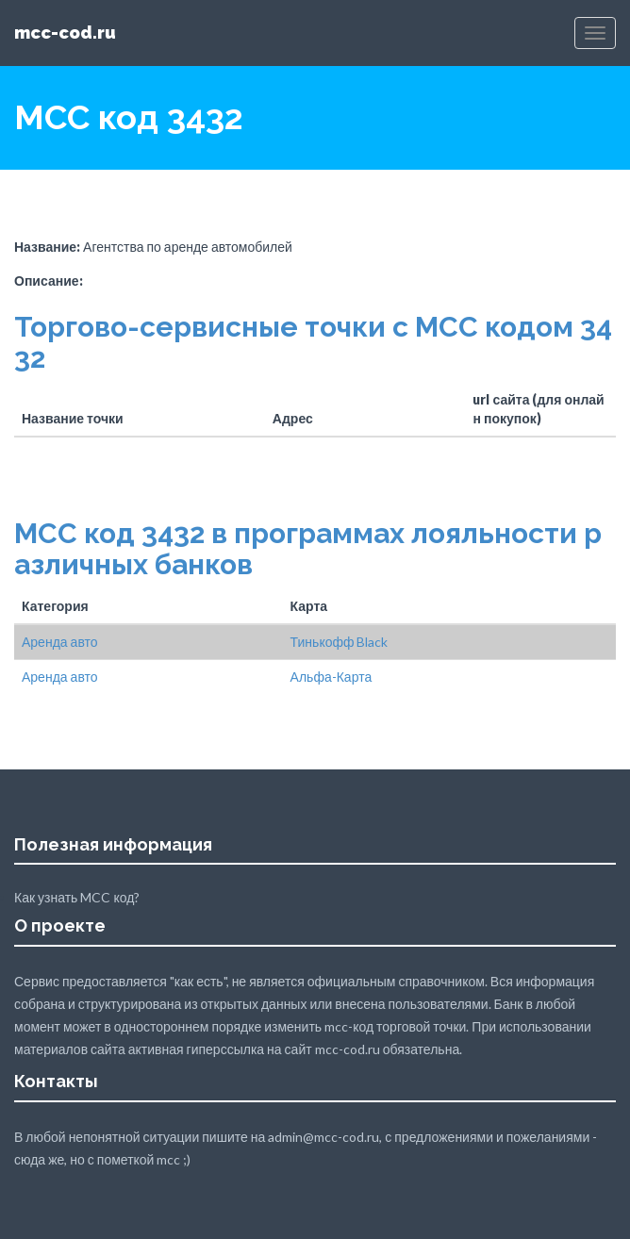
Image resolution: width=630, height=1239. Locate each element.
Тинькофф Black (339, 642)
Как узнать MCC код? (77, 897)
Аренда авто (60, 642)
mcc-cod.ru (65, 32)
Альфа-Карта (331, 677)
